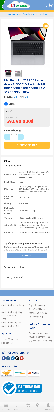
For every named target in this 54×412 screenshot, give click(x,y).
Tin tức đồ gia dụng (9, 339)
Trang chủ (11, 14)
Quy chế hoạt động (37, 305)
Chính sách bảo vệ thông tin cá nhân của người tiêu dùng (13, 315)
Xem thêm (27, 256)
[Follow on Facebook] (4, 358)
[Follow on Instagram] (8, 358)
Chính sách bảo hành (10, 326)
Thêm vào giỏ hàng (27, 145)
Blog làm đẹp (7, 343)
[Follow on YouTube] (22, 358)
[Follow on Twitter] (13, 358)
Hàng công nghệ (23, 14)
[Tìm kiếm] (45, 5)
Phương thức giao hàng (39, 333)
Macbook (43, 14)
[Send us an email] (17, 358)
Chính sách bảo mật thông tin (12, 307)
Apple (35, 14)
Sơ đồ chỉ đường (36, 317)
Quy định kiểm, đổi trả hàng (40, 341)
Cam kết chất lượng (37, 309)
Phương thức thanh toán (39, 337)
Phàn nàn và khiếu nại (38, 313)
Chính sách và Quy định (11, 322)
